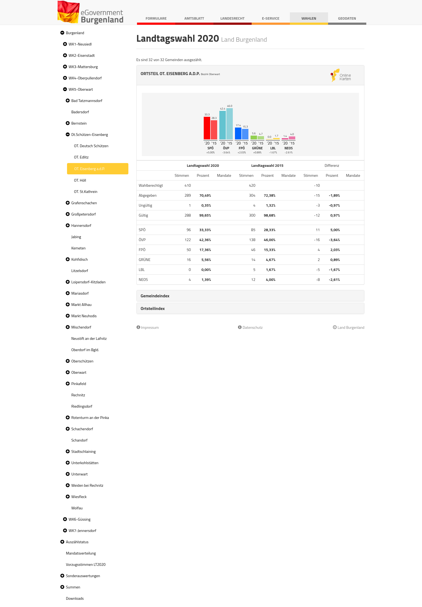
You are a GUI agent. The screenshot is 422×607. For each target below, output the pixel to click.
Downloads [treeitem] (75, 598)
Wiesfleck (79, 496)
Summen (73, 587)
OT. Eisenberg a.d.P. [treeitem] (89, 168)
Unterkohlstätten (85, 462)
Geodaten (347, 18)
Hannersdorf (81, 225)
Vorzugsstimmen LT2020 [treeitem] (85, 564)
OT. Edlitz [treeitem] (81, 157)
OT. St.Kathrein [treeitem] (85, 191)
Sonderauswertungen (83, 575)
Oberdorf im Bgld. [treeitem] (85, 349)
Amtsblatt (194, 18)
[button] (61, 33)
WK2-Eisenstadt (82, 55)
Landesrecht (232, 18)
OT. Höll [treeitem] (80, 180)
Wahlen (308, 18)
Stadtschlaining (83, 451)
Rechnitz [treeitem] (78, 395)
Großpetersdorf (83, 214)
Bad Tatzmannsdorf (86, 100)
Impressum (147, 327)
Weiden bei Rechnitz (87, 485)
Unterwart (79, 474)
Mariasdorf (80, 293)
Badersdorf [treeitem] (80, 112)
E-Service (270, 18)
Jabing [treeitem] (76, 236)
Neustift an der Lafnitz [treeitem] (89, 338)
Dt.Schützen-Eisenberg (89, 134)
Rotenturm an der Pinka (90, 417)
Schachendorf (82, 429)
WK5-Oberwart (81, 89)
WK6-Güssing (79, 519)
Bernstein (79, 123)
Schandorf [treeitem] (79, 440)
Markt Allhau (81, 304)
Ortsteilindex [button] (153, 308)
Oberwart (78, 372)
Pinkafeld (78, 383)
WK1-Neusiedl (80, 44)
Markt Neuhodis (84, 316)
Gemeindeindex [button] (155, 295)
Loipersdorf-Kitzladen (88, 282)
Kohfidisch (79, 259)
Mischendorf (81, 327)
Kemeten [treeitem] (78, 248)
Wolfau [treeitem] (77, 508)
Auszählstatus (77, 542)
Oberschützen (82, 361)
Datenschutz (250, 327)
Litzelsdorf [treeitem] (79, 270)
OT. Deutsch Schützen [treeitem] (91, 146)
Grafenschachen (84, 203)
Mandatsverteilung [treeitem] (81, 553)
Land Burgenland (348, 327)
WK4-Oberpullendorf (85, 78)
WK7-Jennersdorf (82, 530)
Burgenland (75, 33)
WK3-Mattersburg (83, 66)
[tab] (250, 295)
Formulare (156, 18)
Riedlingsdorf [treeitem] (81, 406)
